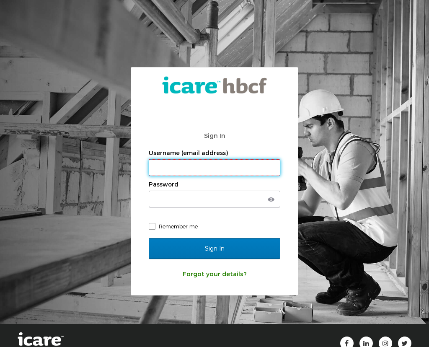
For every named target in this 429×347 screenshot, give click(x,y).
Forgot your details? (215, 273)
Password (164, 184)
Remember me (178, 226)
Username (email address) (189, 153)
